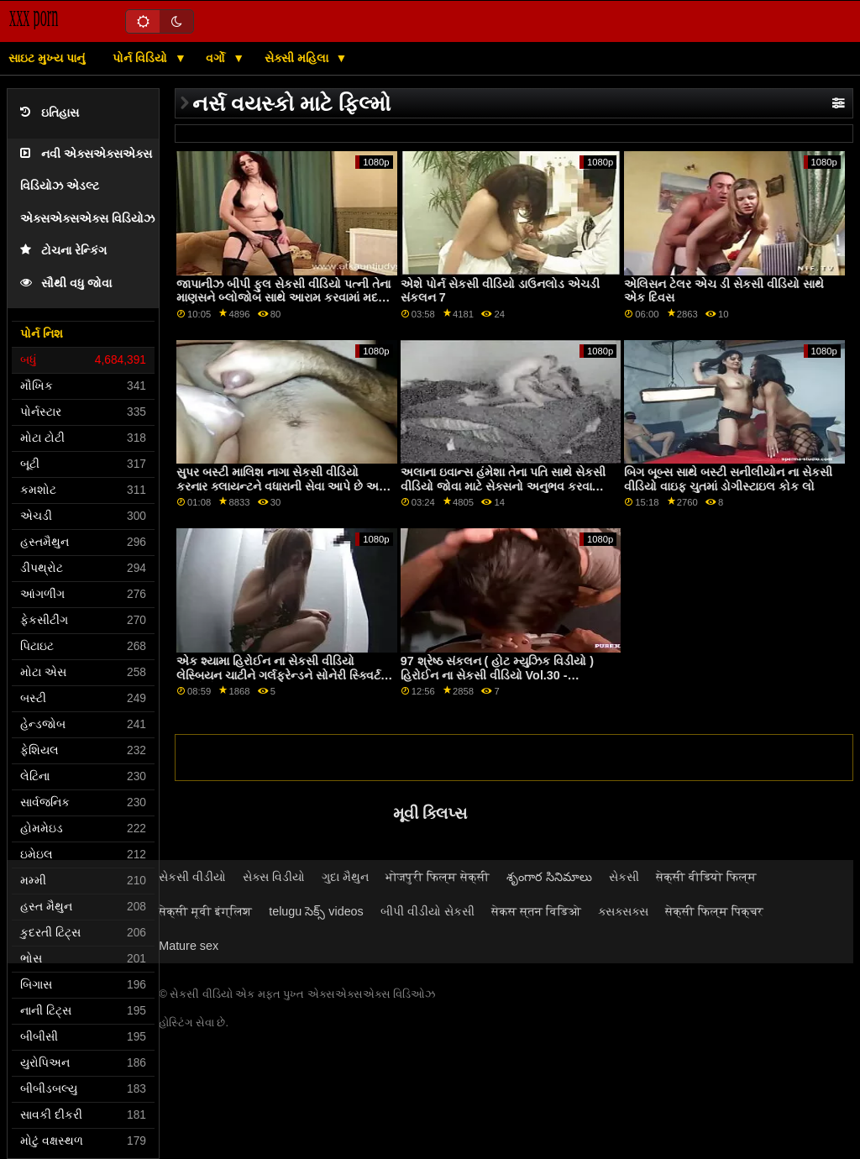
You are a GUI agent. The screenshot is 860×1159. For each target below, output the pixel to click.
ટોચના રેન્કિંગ (63, 250)
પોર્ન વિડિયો (141, 58)
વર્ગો (217, 58)
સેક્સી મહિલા (298, 58)
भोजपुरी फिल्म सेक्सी (437, 877)
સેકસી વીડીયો (192, 877)
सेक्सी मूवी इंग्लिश (205, 911)
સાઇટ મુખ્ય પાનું (46, 58)
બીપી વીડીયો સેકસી (427, 911)
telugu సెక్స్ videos (316, 911)
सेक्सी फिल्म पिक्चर (714, 911)
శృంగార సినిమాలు (549, 877)
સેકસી (624, 877)
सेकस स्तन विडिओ (536, 911)
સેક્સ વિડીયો (274, 877)
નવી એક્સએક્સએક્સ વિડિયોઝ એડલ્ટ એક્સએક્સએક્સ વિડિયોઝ (87, 186)
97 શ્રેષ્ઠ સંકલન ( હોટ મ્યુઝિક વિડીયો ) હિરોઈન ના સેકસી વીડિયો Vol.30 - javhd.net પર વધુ (497, 674)
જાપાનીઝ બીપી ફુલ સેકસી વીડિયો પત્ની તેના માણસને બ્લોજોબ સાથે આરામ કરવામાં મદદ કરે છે (283, 297)
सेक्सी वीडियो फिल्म (706, 877)
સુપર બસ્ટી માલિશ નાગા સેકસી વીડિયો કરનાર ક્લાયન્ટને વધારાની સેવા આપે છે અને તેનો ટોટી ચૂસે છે (281, 485)
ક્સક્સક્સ (623, 911)
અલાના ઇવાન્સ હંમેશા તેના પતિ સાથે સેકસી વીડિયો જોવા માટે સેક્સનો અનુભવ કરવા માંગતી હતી (503, 485)
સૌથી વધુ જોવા (66, 283)
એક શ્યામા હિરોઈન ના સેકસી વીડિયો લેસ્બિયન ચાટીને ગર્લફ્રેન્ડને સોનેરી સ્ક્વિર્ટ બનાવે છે (278, 674)
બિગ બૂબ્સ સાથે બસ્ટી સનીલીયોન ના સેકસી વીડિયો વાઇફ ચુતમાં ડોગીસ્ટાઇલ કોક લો (728, 479)
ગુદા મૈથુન (345, 877)
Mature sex (188, 945)
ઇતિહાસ (49, 113)
